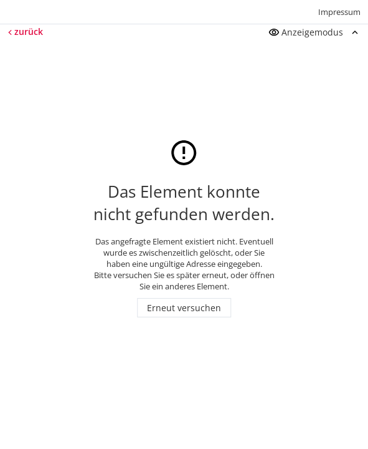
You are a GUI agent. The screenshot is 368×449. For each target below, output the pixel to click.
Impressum (339, 11)
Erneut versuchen (184, 308)
